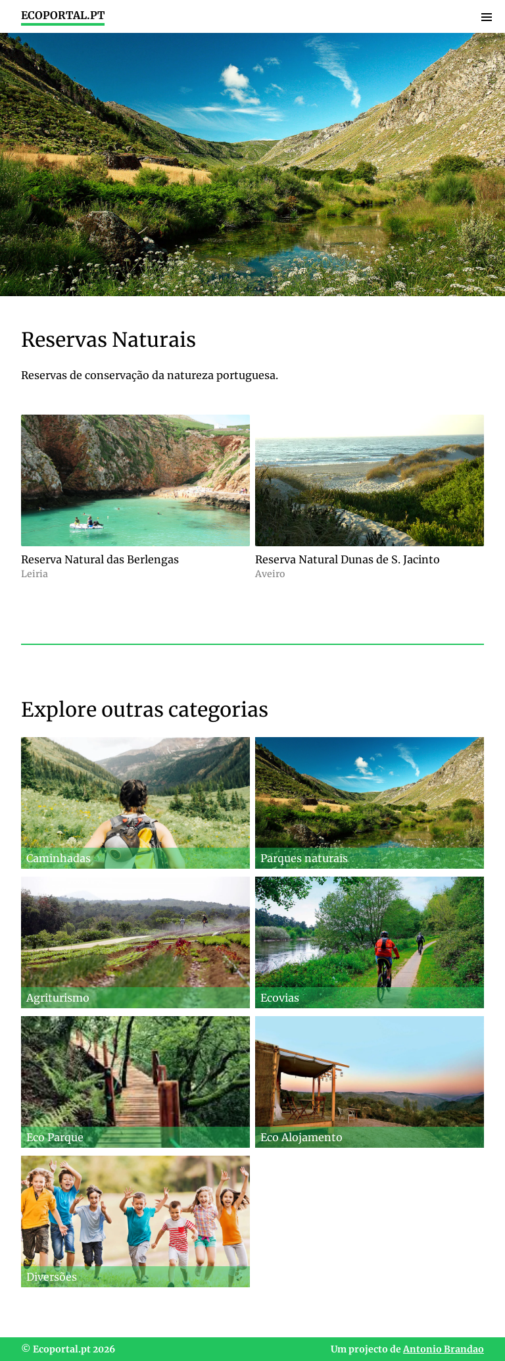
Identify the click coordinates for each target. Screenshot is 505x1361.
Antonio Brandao (443, 1349)
